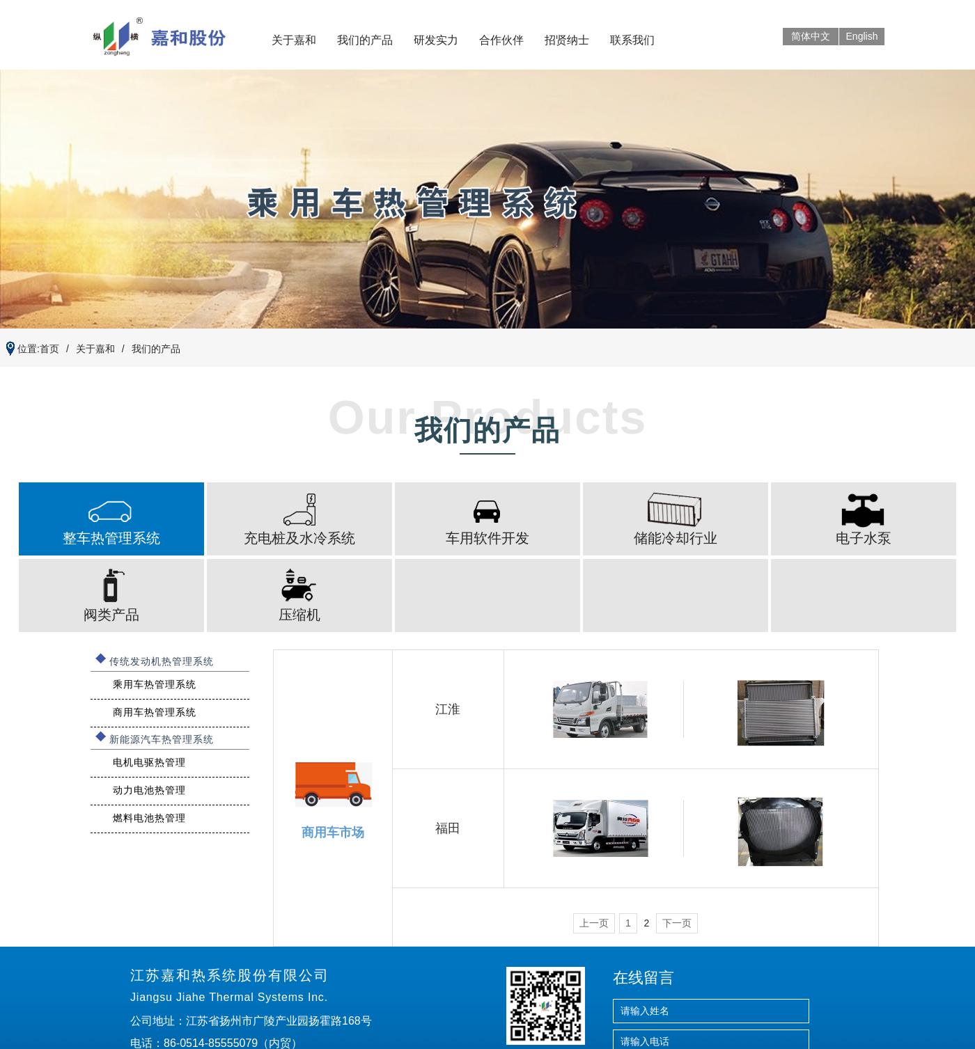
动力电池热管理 (149, 790)
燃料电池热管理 (149, 817)
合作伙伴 (501, 40)
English (862, 36)
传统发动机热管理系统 (161, 661)
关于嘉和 (294, 40)
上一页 (594, 923)
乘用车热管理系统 (154, 684)
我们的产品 (365, 40)
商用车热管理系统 (154, 712)
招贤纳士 (567, 40)
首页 (49, 348)
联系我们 (632, 40)
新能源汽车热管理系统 (161, 739)
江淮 (447, 709)
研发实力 (436, 40)
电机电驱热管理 (149, 762)
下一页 (677, 923)
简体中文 (810, 36)
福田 (447, 828)
